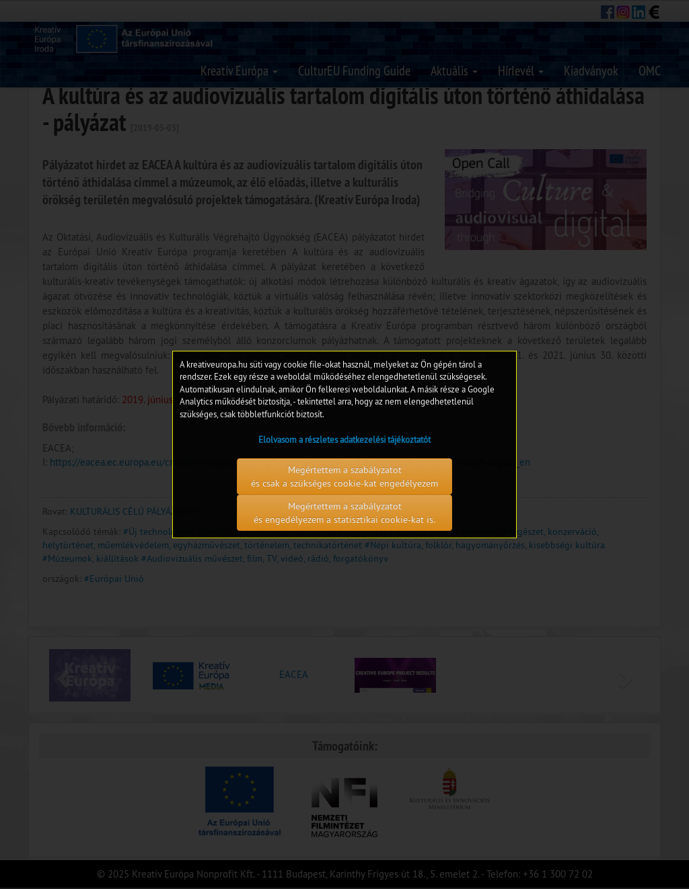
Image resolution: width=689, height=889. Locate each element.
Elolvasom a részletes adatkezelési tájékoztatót (344, 439)
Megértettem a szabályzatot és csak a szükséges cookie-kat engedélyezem (344, 476)
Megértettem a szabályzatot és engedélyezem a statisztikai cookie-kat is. (344, 512)
